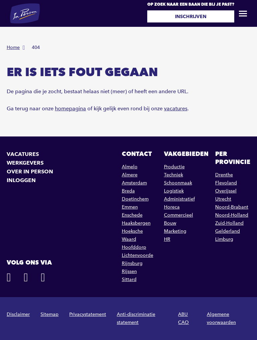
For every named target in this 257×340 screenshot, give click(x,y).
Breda (128, 191)
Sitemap (49, 314)
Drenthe (224, 175)
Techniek (173, 175)
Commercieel (178, 215)
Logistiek (174, 191)
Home (13, 47)
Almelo (130, 167)
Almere (130, 175)
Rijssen (129, 271)
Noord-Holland (231, 215)
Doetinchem (135, 199)
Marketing (175, 231)
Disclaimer (18, 314)
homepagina (70, 108)
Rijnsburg (132, 263)
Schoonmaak (178, 183)
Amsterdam (134, 183)
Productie (174, 167)
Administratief (179, 199)
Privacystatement (87, 314)
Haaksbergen (136, 223)
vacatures (175, 108)
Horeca (172, 207)
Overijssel (226, 191)
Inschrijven (190, 16)
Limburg (224, 239)
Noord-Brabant (231, 207)
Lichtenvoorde (137, 255)
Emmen (130, 207)
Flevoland (226, 183)
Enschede (132, 215)
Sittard (129, 279)
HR (167, 239)
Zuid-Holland (229, 223)
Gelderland (227, 231)
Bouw (170, 223)
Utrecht (223, 199)
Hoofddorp (134, 247)
